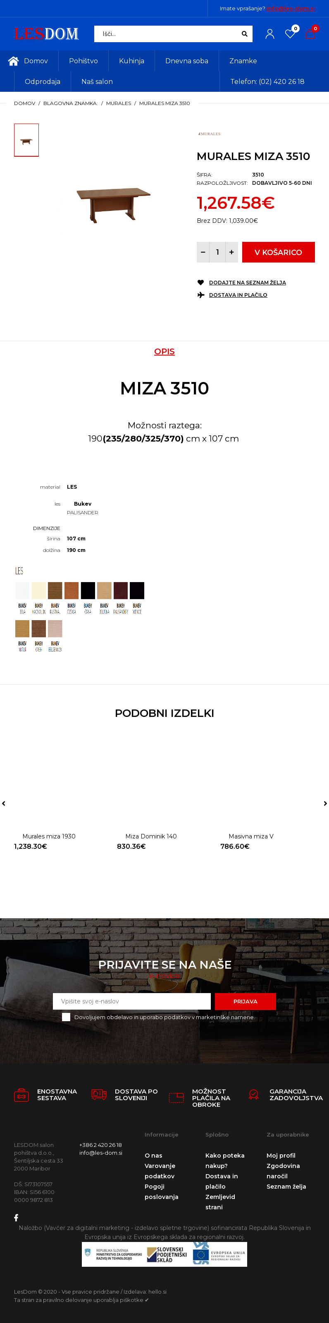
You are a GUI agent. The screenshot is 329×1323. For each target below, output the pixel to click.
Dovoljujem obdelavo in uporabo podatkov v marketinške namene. (164, 1017)
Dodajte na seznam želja (247, 283)
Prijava (245, 1001)
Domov (24, 103)
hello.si (157, 1291)
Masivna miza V (251, 836)
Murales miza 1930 (49, 836)
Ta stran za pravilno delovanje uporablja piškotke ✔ (81, 1300)
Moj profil (281, 1155)
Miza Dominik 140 (151, 836)
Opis (164, 351)
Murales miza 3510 (164, 103)
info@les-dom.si (291, 8)
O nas (153, 1155)
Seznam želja (286, 1186)
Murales (118, 103)
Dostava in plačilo (238, 295)
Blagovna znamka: (70, 103)
